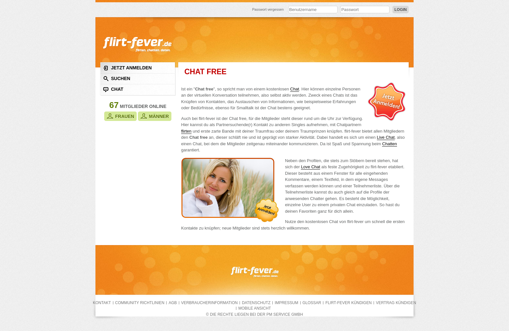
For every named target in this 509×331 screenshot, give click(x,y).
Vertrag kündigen (396, 303)
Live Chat (386, 137)
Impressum (286, 303)
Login (400, 9)
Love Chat (310, 166)
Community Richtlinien (140, 303)
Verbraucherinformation (209, 303)
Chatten (389, 143)
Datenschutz (256, 303)
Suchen (116, 78)
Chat (113, 89)
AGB (172, 303)
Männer (155, 116)
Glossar (312, 303)
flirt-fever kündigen (348, 303)
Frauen (120, 116)
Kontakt (102, 303)
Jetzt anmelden (127, 68)
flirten (186, 131)
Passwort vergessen (268, 9)
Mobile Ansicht (254, 308)
